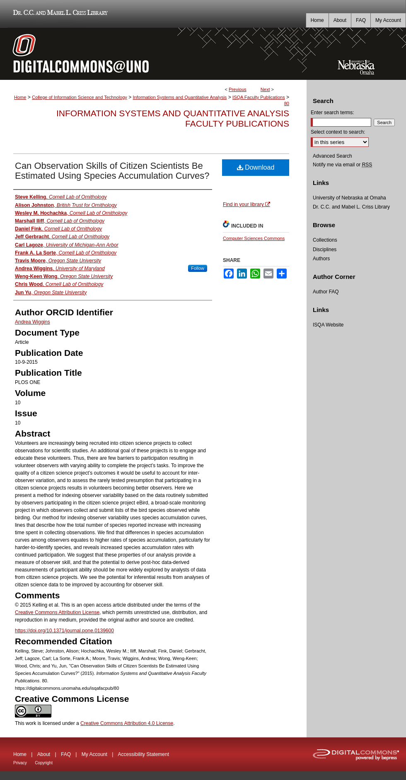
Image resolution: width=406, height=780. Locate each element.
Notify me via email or (342, 165)
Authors (321, 259)
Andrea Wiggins (32, 322)
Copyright (44, 763)
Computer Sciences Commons (254, 238)
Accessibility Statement (143, 754)
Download (256, 167)
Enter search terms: (332, 112)
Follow (197, 268)
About (43, 754)
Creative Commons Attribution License (57, 612)
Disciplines (324, 249)
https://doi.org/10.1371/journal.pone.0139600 (64, 631)
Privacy (20, 763)
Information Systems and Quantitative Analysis (180, 97)
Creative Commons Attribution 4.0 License (126, 723)
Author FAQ (326, 292)
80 (286, 103)
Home (20, 97)
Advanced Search (332, 156)
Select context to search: (338, 132)
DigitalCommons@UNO (153, 54)
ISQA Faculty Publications (258, 97)
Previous (238, 89)
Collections (325, 240)
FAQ (66, 754)
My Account (94, 754)
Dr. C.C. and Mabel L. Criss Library (59, 14)
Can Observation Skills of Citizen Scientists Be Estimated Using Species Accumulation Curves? (112, 171)
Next (265, 89)
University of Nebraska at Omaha (349, 198)
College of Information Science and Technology (79, 97)
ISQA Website (328, 325)
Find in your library (246, 204)
